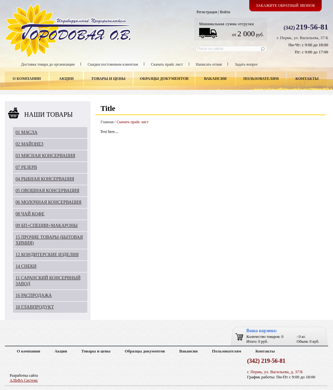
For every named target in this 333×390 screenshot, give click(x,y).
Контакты (307, 78)
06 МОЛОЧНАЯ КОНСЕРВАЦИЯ (48, 202)
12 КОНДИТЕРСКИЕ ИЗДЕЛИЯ (47, 254)
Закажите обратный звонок (285, 5)
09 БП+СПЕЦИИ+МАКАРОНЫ (47, 225)
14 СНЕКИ (26, 266)
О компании (27, 78)
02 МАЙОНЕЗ (29, 144)
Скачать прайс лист (167, 64)
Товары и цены (108, 78)
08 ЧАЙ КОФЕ (30, 213)
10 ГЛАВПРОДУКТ (35, 307)
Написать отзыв (209, 64)
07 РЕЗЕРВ (26, 167)
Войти (225, 12)
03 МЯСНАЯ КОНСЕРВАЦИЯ (45, 155)
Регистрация (207, 12)
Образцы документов (164, 78)
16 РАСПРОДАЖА (34, 295)
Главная (107, 122)
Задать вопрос (246, 64)
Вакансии (215, 78)
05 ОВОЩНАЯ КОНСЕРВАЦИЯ (47, 190)
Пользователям (261, 78)
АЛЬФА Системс (24, 380)
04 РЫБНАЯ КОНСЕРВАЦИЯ (45, 179)
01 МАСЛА (27, 132)
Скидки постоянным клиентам (113, 64)
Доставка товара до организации (48, 64)
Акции (66, 78)
